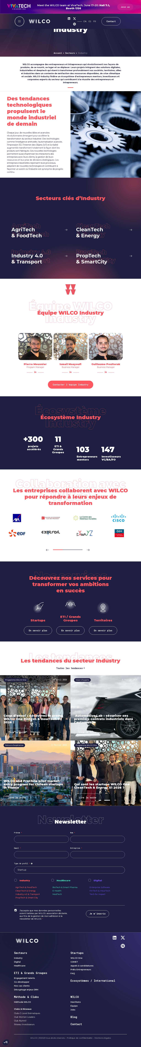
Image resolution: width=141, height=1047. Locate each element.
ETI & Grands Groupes (30, 973)
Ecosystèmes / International (92, 980)
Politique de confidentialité (79, 1038)
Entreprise (76, 848)
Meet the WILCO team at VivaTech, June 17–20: (73, 7)
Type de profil (23, 863)
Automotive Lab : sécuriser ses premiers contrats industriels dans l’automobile (103, 719)
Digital (98, 880)
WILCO (74, 997)
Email (17, 848)
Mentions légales (102, 1038)
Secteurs (70, 53)
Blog (73, 1017)
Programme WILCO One (15, 680)
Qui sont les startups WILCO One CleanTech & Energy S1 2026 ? (102, 785)
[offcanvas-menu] (19, 21)
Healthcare (63, 880)
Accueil (58, 53)
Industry (25, 880)
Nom (72, 833)
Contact (76, 1024)
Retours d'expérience (14, 745)
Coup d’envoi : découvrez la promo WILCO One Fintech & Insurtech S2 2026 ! (33, 719)
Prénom (18, 833)
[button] (45, 548)
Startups (77, 953)
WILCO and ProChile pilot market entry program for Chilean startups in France (33, 784)
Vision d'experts (82, 680)
